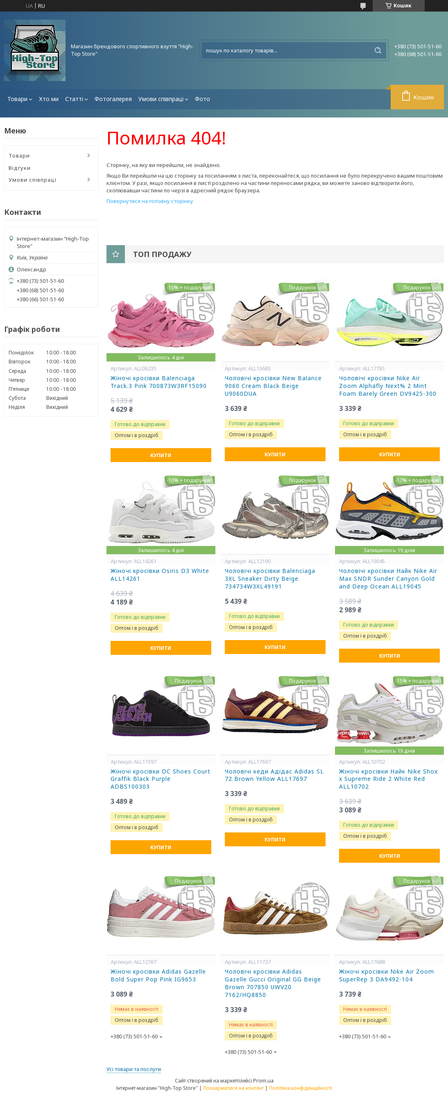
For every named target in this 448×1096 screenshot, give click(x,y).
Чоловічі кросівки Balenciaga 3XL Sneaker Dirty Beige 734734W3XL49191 (270, 578)
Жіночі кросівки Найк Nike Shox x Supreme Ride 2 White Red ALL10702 (388, 779)
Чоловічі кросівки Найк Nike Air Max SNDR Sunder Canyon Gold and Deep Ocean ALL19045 (388, 578)
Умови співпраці (160, 99)
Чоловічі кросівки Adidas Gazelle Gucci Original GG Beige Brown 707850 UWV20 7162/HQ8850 (273, 983)
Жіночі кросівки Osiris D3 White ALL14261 (160, 574)
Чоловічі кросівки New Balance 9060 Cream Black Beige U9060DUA (273, 385)
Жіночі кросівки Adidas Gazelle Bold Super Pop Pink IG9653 (158, 975)
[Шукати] (378, 50)
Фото (202, 99)
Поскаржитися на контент (233, 1088)
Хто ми (49, 99)
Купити (160, 455)
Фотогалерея (113, 99)
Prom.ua (263, 1080)
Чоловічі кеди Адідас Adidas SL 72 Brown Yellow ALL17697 (274, 775)
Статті (74, 99)
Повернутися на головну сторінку (149, 201)
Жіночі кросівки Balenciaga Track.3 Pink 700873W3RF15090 (159, 382)
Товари (17, 99)
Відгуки (20, 167)
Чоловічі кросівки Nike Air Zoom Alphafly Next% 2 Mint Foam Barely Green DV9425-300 (388, 385)
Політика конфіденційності (300, 1088)
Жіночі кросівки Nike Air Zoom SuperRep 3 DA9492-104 (386, 975)
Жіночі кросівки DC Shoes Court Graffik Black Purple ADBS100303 (160, 779)
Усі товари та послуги (133, 1069)
